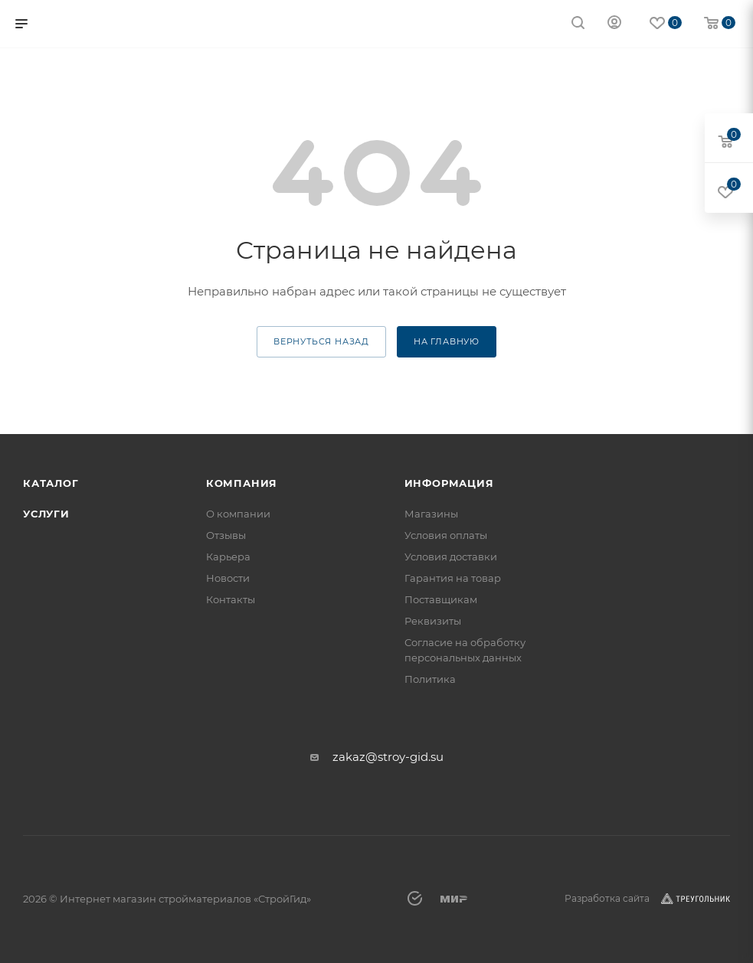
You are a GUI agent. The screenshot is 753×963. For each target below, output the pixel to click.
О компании (238, 514)
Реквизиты (432, 621)
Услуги (46, 514)
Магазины (431, 514)
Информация (449, 483)
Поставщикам (440, 599)
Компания (241, 483)
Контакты (230, 599)
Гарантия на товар (452, 578)
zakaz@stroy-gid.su (388, 756)
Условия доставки (450, 556)
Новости (228, 578)
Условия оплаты (445, 535)
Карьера (228, 556)
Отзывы (226, 535)
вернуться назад (321, 341)
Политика (430, 679)
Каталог (51, 483)
